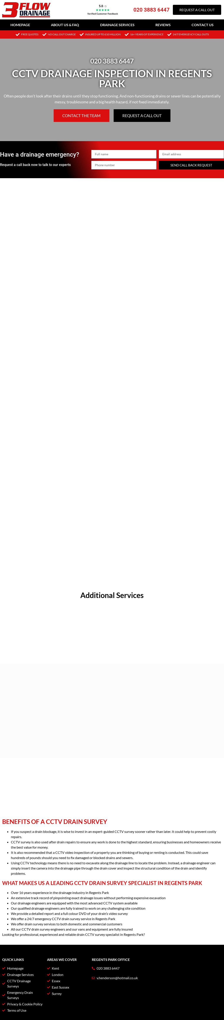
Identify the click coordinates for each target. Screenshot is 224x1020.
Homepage (20, 25)
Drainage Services (117, 25)
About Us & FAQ (65, 25)
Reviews (163, 25)
